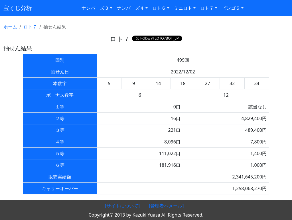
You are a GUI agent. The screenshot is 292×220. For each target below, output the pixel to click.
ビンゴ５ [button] (231, 8)
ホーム (10, 27)
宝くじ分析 (17, 8)
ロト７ (30, 27)
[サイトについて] (122, 206)
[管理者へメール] (166, 206)
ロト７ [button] (207, 8)
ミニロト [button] (183, 8)
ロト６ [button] (159, 8)
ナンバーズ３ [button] (95, 8)
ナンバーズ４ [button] (130, 8)
